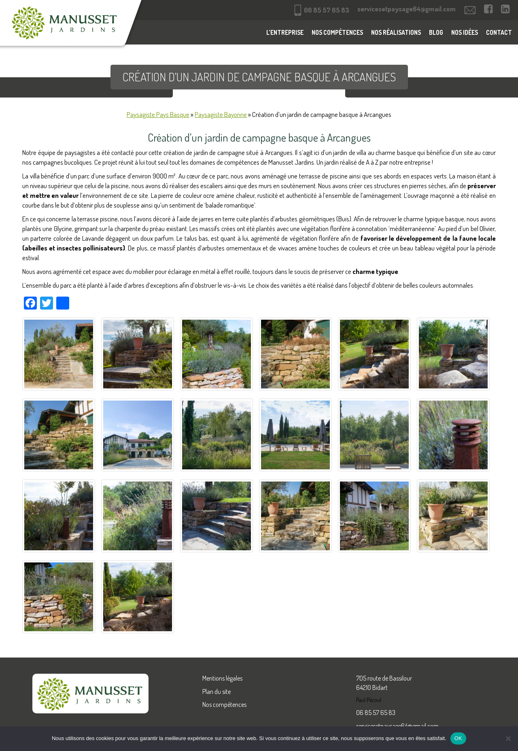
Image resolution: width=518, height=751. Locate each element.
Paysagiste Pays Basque (158, 114)
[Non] (508, 738)
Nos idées (464, 32)
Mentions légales (222, 678)
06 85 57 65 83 (375, 713)
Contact (499, 32)
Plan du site (216, 691)
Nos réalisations (396, 32)
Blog (436, 32)
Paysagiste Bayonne (221, 114)
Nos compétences (337, 32)
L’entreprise (285, 32)
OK (458, 738)
